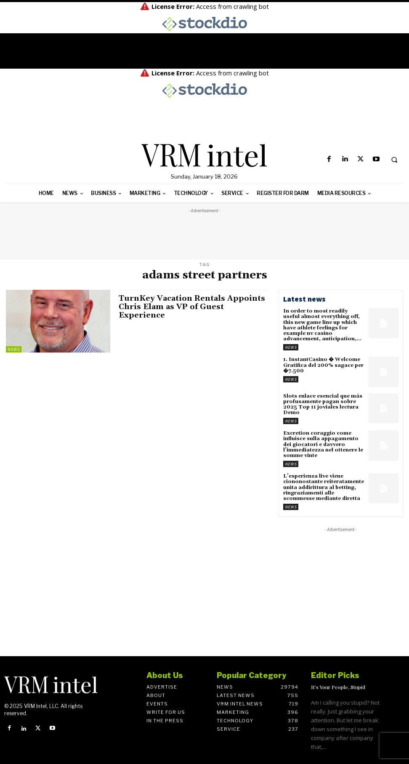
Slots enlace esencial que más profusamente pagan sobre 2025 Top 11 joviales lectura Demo (322, 404)
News (14, 349)
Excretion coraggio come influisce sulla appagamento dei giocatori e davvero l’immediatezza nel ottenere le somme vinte (323, 444)
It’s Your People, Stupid (338, 687)
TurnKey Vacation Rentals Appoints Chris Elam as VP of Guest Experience (192, 307)
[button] (394, 159)
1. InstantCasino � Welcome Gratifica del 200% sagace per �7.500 (323, 365)
